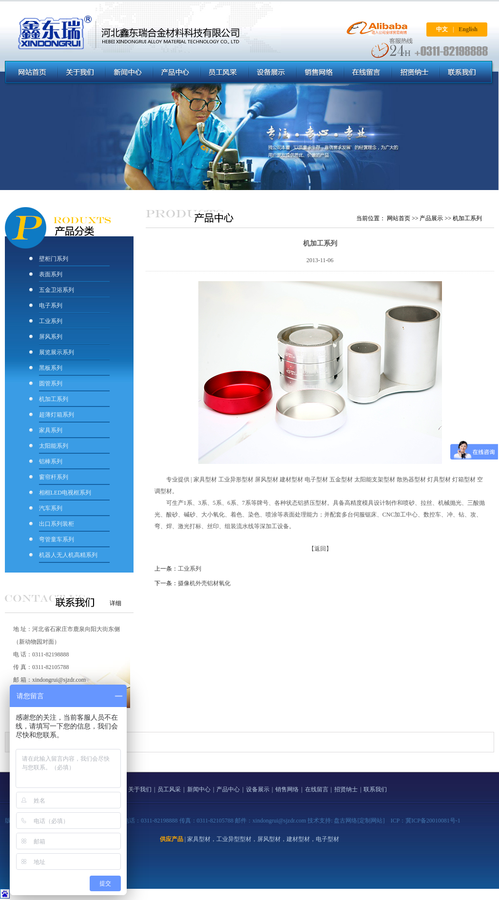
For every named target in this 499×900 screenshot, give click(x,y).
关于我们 (140, 789)
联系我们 (375, 789)
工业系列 (50, 321)
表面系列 (50, 274)
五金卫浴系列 (56, 290)
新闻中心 (199, 789)
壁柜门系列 (53, 258)
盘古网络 (345, 820)
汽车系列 (50, 508)
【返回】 (320, 548)
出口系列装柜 (56, 523)
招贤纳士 (346, 789)
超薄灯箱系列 (56, 414)
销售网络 (287, 789)
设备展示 (257, 789)
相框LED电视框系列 (65, 492)
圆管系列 (50, 383)
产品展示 (431, 218)
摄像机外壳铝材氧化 (204, 583)
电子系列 (50, 305)
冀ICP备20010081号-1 (433, 820)
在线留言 (316, 789)
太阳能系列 (53, 445)
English (468, 29)
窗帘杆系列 (53, 477)
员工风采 (169, 789)
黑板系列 (50, 367)
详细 (115, 603)
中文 (442, 29)
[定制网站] (370, 820)
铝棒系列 (50, 461)
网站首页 (398, 218)
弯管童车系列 (56, 539)
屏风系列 (51, 336)
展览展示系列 (56, 352)
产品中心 (228, 789)
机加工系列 (53, 399)
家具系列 (50, 430)
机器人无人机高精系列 (68, 555)
